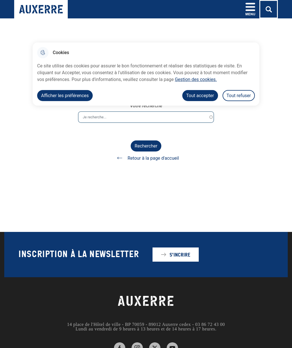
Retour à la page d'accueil (146, 158)
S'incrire (180, 254)
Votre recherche (146, 105)
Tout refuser (239, 95)
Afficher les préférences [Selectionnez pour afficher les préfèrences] (65, 95)
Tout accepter (200, 95)
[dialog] (146, 74)
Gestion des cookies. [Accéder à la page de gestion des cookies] (196, 79)
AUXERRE (146, 301)
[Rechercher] (268, 9)
